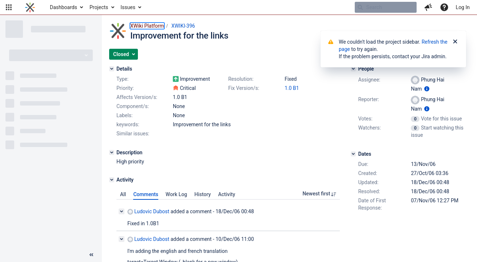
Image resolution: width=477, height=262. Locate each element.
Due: (363, 164)
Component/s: (132, 106)
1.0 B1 (292, 88)
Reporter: (368, 99)
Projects (99, 7)
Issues (127, 7)
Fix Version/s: (243, 88)
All (123, 194)
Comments (145, 194)
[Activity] (111, 179)
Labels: (124, 115)
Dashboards (63, 7)
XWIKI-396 (183, 26)
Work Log (176, 194)
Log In (463, 7)
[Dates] (353, 153)
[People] (353, 68)
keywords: (127, 124)
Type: (122, 79)
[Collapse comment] (121, 211)
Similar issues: (132, 133)
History (202, 194)
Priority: (125, 88)
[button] (9, 7)
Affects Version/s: (136, 97)
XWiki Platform (147, 26)
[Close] (455, 41)
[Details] (111, 68)
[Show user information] (427, 89)
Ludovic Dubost (148, 212)
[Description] (111, 152)
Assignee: (369, 80)
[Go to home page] (30, 7)
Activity (226, 194)
